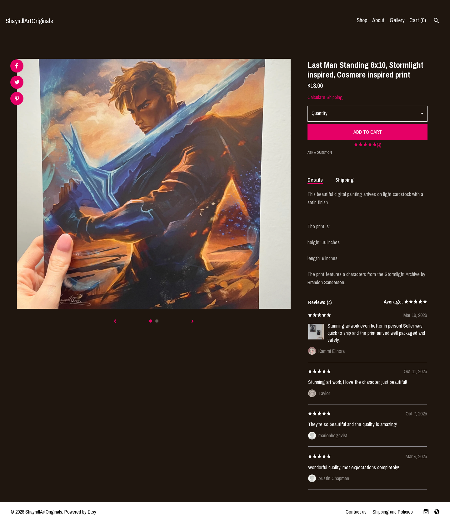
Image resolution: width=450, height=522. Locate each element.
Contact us (356, 511)
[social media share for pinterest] (17, 99)
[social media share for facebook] (16, 66)
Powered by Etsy (80, 511)
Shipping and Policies (392, 511)
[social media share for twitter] (17, 83)
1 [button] (150, 321)
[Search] (436, 21)
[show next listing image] (192, 321)
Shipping (344, 179)
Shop (362, 20)
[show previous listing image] (115, 321)
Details (315, 179)
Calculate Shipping (325, 97)
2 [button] (156, 321)
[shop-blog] (436, 512)
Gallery (397, 20)
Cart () (417, 20)
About (378, 20)
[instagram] (426, 512)
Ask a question (320, 152)
